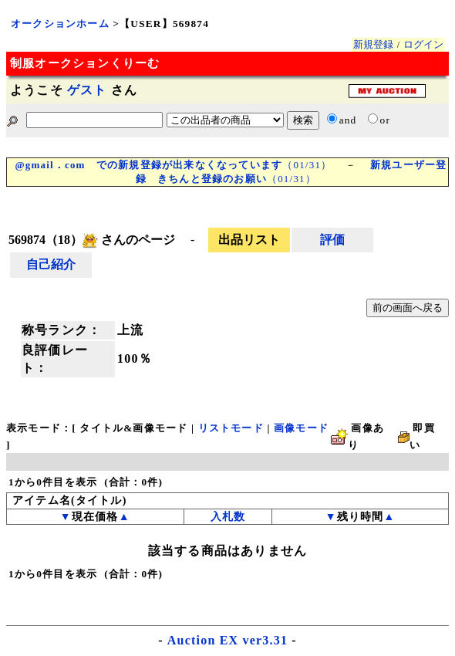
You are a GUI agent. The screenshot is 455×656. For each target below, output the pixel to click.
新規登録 (373, 44)
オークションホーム (60, 23)
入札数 (228, 516)
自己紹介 (51, 264)
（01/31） (173, 165)
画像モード (301, 428)
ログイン (423, 44)
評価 (332, 239)
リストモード (231, 428)
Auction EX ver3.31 (227, 640)
